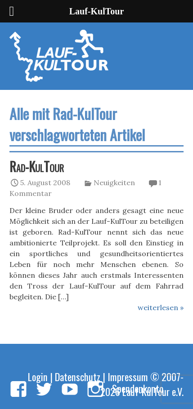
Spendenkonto (137, 388)
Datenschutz (77, 376)
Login (38, 376)
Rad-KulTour (36, 166)
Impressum (128, 376)
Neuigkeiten (114, 182)
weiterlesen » (161, 307)
